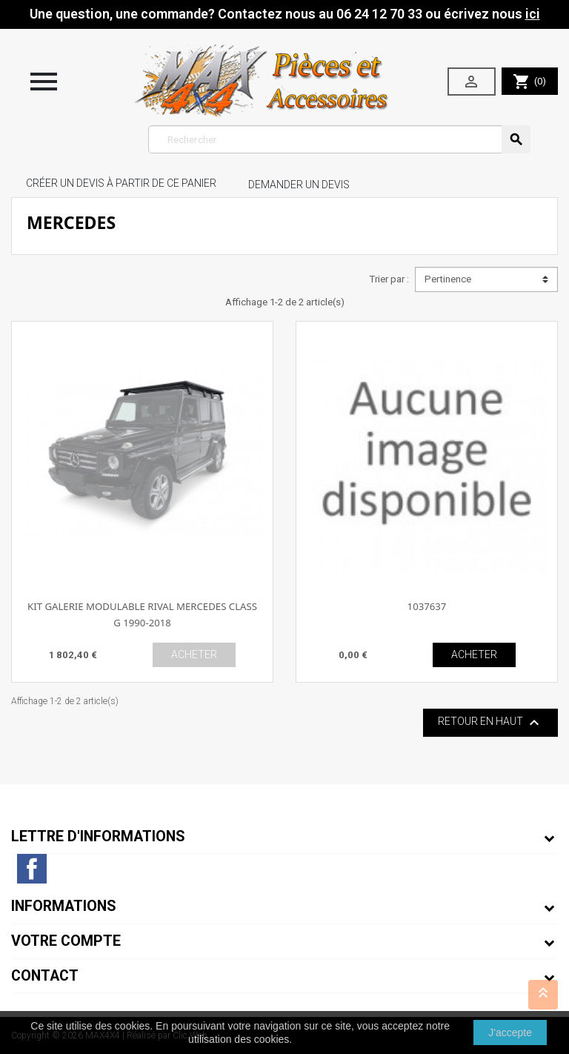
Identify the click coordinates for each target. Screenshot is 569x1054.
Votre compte (66, 940)
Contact (45, 975)
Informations (63, 906)
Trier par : (389, 279)
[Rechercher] (339, 139)
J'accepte (510, 1032)
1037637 (427, 606)
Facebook (32, 869)
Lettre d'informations (98, 836)
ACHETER (194, 654)
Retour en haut (490, 723)
